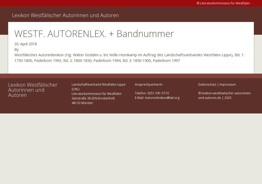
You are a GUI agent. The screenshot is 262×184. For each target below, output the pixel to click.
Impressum (228, 84)
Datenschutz (207, 84)
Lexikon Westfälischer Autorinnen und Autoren (65, 15)
